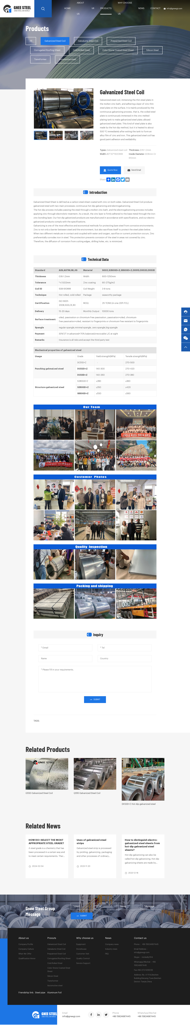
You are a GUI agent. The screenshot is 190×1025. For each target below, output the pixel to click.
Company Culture (26, 949)
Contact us (140, 938)
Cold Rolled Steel (81, 50)
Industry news (111, 949)
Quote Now (110, 170)
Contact (155, 8)
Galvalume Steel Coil (88, 41)
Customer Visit (82, 954)
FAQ (107, 954)
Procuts (51, 938)
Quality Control (83, 959)
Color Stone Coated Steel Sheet (118, 50)
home (67, 8)
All (31, 41)
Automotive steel (67, 59)
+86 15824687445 (149, 945)
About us (23, 938)
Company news (112, 945)
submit (95, 699)
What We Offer (24, 954)
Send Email (134, 170)
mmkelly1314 (147, 958)
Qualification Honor (26, 959)
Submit (81, 916)
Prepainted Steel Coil (121, 41)
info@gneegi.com (173, 9)
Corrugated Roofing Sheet (47, 50)
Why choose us (84, 938)
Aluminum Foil (54, 993)
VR (93, 8)
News (141, 8)
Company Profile (25, 945)
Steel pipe (40, 993)
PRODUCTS (106, 8)
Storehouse (81, 949)
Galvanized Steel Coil (55, 41)
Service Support (83, 964)
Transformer (40, 59)
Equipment (81, 945)
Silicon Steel (152, 50)
